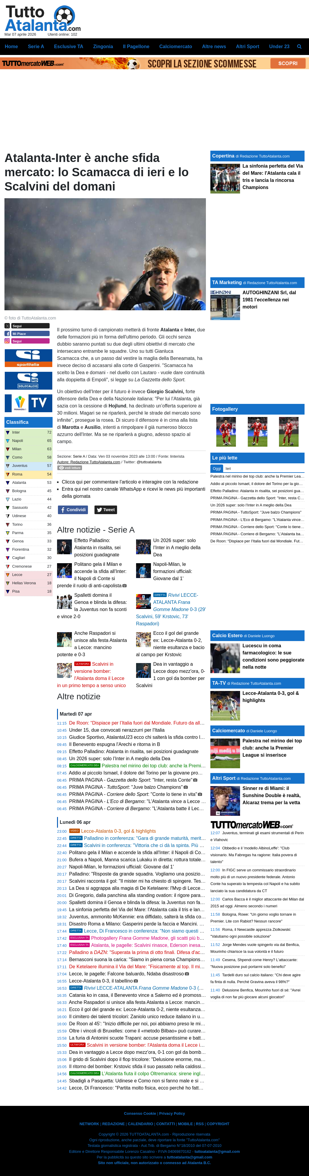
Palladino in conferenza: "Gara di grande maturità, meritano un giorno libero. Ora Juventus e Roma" (181, 838)
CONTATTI (165, 1124)
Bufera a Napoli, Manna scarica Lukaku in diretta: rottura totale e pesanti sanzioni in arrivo (164, 859)
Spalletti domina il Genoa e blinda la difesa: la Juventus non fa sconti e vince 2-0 (154, 902)
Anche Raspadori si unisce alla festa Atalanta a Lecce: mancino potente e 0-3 (150, 1002)
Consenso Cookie (140, 1113)
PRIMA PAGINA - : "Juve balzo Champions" (126, 787)
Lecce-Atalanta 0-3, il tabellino (101, 980)
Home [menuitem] (11, 46)
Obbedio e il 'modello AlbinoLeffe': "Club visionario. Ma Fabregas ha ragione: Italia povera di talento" (253, 855)
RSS (200, 1124)
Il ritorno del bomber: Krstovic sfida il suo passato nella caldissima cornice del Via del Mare (164, 1066)
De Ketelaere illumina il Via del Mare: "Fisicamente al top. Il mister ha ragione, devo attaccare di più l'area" (181, 966)
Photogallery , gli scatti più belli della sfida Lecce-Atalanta (165, 938)
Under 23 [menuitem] (279, 46)
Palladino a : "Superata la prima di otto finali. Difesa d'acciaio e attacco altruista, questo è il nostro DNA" (184, 952)
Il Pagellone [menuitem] (136, 46)
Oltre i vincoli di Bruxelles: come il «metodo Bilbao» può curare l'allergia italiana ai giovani (163, 1030)
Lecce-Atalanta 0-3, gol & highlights (112, 831)
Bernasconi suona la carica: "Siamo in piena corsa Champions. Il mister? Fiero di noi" (159, 959)
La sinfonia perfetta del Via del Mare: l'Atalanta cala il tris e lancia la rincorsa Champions (162, 909)
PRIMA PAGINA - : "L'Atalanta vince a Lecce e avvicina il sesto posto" (161, 801)
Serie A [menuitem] (36, 46)
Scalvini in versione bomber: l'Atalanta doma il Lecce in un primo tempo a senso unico (168, 1045)
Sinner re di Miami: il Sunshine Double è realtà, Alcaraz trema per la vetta (271, 795)
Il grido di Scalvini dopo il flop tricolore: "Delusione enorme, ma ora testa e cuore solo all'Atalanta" (171, 1059)
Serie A (79, 456)
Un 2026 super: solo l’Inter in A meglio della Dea (177, 547)
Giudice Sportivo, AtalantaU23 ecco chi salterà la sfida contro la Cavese (144, 737)
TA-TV (219, 683)
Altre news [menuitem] (214, 46)
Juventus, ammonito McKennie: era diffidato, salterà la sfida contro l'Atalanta (149, 916)
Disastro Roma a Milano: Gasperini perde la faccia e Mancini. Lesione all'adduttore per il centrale (171, 923)
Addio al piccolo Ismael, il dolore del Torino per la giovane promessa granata (149, 772)
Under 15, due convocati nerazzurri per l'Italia (117, 730)
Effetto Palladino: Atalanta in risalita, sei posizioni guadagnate (97, 547)
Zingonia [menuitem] (103, 46)
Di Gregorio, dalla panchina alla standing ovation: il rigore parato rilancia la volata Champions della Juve (178, 895)
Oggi (217, 468)
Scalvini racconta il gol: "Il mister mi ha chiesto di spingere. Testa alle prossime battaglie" (162, 881)
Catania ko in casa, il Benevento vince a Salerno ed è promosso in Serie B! (148, 995)
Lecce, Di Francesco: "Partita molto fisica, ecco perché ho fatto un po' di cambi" (152, 1087)
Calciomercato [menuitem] (175, 46)
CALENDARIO (140, 1124)
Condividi (73, 510)
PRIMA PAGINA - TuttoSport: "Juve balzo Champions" (255, 512)
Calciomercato (228, 730)
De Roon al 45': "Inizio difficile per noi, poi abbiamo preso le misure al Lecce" (150, 1023)
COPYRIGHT (218, 1124)
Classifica (17, 422)
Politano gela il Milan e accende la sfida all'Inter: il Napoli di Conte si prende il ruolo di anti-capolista (173, 852)
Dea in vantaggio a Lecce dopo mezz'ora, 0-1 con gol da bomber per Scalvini (150, 1052)
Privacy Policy (172, 1113)
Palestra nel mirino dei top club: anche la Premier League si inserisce (158, 765)
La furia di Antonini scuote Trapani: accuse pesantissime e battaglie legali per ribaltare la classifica (172, 1037)
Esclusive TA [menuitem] (68, 46)
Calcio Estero (227, 635)
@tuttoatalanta (149, 462)
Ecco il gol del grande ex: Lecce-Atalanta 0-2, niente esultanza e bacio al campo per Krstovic (166, 1009)
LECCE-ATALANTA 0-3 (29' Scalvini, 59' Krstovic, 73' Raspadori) (171, 609)
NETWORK (89, 1124)
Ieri (228, 468)
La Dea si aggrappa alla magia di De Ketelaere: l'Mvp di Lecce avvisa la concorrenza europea (168, 888)
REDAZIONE (113, 1124)
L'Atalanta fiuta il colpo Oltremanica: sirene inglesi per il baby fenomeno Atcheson (171, 1073)
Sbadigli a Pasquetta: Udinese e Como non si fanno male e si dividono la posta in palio (160, 1080)
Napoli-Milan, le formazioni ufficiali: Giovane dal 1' (172, 571)
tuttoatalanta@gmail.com (217, 1151)
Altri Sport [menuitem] (247, 46)
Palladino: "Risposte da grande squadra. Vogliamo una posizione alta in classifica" (155, 873)
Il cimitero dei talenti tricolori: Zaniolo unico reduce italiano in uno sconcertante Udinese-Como (168, 1016)
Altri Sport (223, 778)
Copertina (223, 155)
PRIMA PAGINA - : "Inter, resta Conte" (131, 780)
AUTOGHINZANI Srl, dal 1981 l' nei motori (269, 299)
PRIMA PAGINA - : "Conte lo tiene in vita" (133, 794)
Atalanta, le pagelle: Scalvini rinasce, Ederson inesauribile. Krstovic (165, 945)
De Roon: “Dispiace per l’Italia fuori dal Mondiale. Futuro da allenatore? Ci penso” (154, 722)
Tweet (106, 510)
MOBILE (185, 1124)
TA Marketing (227, 282)
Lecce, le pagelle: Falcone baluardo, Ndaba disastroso (126, 973)
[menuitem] (299, 46)
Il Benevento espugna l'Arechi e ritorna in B (114, 744)
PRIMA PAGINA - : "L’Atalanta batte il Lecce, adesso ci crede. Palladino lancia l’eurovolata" (186, 808)
